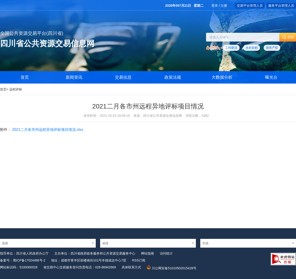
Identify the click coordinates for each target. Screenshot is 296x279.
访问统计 (166, 253)
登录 (214, 5)
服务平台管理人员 (281, 5)
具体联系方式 (131, 267)
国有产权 (272, 47)
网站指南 (147, 253)
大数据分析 (222, 77)
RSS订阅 (138, 260)
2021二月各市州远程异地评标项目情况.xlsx (47, 130)
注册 (224, 5)
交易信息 (123, 77)
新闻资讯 (74, 77)
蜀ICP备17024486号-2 (29, 260)
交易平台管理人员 (250, 5)
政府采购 (252, 47)
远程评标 (15, 89)
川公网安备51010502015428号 (174, 268)
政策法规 (172, 77)
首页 (3, 89)
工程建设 (231, 47)
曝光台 (271, 77)
